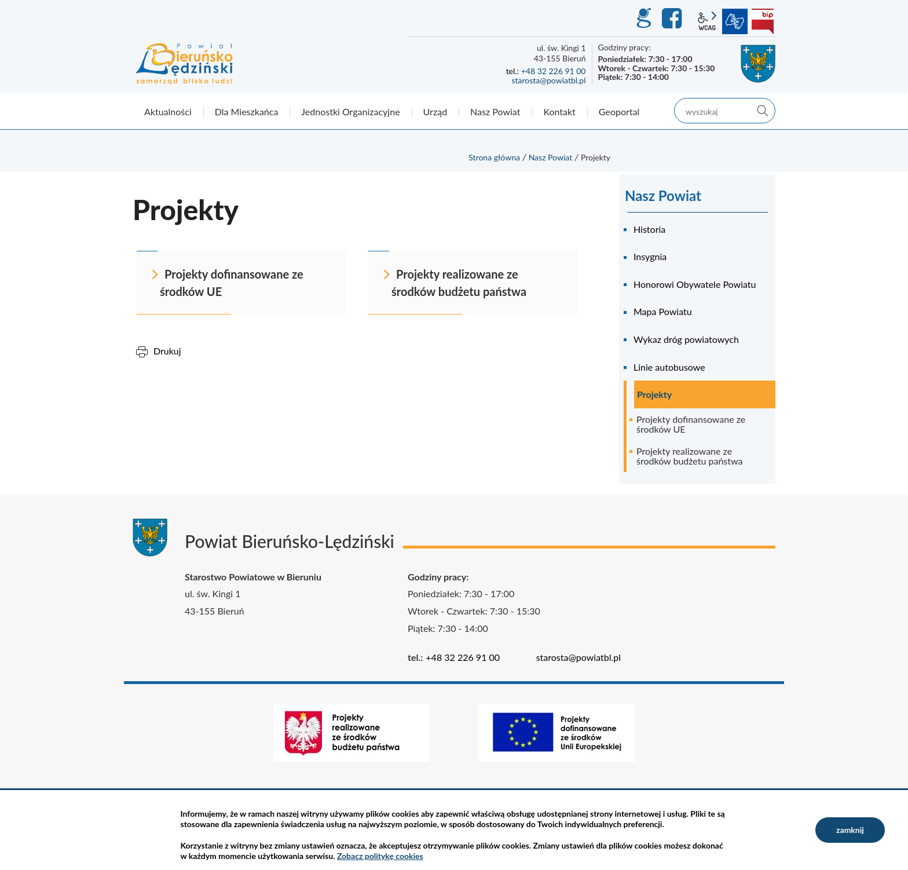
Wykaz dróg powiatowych (686, 339)
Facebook (673, 18)
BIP (762, 21)
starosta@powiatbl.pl (548, 80)
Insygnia (650, 256)
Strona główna (494, 157)
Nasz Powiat (551, 157)
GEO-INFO (643, 18)
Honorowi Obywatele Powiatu (695, 284)
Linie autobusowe (669, 366)
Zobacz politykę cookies (380, 856)
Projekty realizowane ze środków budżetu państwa (689, 456)
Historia (649, 229)
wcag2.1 (707, 21)
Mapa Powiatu (663, 311)
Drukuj (167, 350)
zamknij (850, 830)
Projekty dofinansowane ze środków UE (690, 424)
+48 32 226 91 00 (553, 71)
